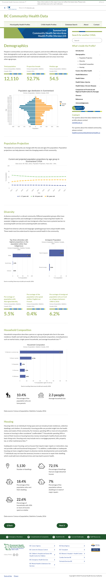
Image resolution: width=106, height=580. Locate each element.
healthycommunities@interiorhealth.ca (86, 133)
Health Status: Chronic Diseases (86, 86)
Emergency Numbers (14, 537)
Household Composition (86, 64)
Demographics (80, 54)
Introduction (80, 51)
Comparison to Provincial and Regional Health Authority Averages (87, 91)
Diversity (82, 61)
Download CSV (78, 108)
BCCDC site (30, 8)
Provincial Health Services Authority (13, 2)
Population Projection (85, 58)
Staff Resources (93, 537)
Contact (96, 25)
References (79, 99)
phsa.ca (101, 2)
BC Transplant (63, 550)
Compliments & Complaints (38, 537)
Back (10, 525)
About (86, 25)
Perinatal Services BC (65, 561)
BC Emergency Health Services (39, 560)
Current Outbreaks (76, 537)
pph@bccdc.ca (77, 123)
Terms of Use (8, 576)
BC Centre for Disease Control (39, 550)
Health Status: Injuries (83, 82)
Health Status (80, 78)
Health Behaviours (82, 74)
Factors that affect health (84, 71)
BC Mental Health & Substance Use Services (40, 565)
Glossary (78, 95)
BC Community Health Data (26, 16)
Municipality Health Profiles (20, 25)
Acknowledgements (82, 103)
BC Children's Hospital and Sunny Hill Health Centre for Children (41, 555)
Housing (81, 67)
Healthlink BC (59, 537)
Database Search (71, 25)
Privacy (16, 576)
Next (62, 525)
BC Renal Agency (64, 546)
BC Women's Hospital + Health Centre (70, 553)
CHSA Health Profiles (48, 25)
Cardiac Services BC (65, 557)
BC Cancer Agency (35, 546)
